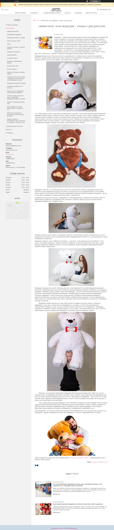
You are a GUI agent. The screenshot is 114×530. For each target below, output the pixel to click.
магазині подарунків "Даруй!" (80, 457)
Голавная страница (12, 25)
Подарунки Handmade (13, 52)
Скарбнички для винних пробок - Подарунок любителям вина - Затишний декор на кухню (16, 78)
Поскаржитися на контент (57, 528)
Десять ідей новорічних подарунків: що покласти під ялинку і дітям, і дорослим (78, 504)
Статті (38, 20)
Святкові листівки (12, 58)
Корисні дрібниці (12, 55)
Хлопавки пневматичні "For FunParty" (15, 87)
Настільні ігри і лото (13, 66)
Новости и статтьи (91, 12)
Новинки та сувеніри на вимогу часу (16, 102)
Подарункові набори (13, 31)
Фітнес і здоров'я (12, 69)
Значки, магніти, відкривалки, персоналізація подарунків (15, 91)
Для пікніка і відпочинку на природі (14, 62)
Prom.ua (65, 526)
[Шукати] (2, 9)
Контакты (67, 12)
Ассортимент (34, 12)
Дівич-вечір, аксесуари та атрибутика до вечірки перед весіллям (15, 114)
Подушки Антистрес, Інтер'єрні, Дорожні (16, 47)
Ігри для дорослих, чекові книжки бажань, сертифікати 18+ (15, 108)
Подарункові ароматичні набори (16, 83)
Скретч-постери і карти (13, 41)
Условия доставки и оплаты (52, 12)
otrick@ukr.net (10, 154)
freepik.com (95, 462)
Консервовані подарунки (14, 34)
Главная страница (20, 12)
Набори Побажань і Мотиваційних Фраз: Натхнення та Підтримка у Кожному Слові (16, 120)
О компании (78, 12)
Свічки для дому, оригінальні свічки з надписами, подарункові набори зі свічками (16, 97)
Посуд (9, 44)
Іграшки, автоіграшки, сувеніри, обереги (16, 73)
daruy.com (104, 462)
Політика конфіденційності (70, 528)
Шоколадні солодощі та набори (16, 37)
